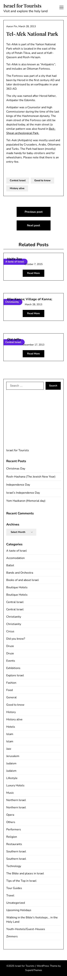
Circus (10, 631)
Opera (10, 815)
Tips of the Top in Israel (21, 881)
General (11, 697)
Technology (13, 866)
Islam (9, 734)
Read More (33, 273)
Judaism (11, 763)
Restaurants (14, 844)
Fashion (11, 683)
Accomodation (15, 558)
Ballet (10, 565)
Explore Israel (15, 675)
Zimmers (12, 936)
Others (10, 822)
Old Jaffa (14, 339)
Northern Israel (16, 800)
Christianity (13, 617)
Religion (11, 837)
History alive (17, 188)
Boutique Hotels (17, 587)
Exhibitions (13, 668)
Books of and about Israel (22, 580)
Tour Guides (14, 888)
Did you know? (15, 639)
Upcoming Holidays (18, 910)
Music (10, 793)
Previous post (34, 212)
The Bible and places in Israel (25, 873)
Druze (10, 646)
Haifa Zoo (14, 259)
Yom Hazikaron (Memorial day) (25, 501)
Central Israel (18, 180)
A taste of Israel (16, 551)
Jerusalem (12, 756)
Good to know (42, 180)
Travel (10, 895)
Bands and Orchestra (19, 573)
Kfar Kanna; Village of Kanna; (29, 299)
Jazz (8, 749)
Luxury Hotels (15, 785)
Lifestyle (12, 778)
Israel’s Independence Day (23, 493)
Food (9, 690)
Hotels (10, 727)
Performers (13, 829)
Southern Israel (16, 851)
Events (10, 661)
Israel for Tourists (22, 6)
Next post (33, 225)
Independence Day (18, 485)
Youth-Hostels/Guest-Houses (25, 929)
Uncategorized (15, 903)
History (11, 712)
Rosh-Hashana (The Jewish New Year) (30, 477)
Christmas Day (15, 469)
